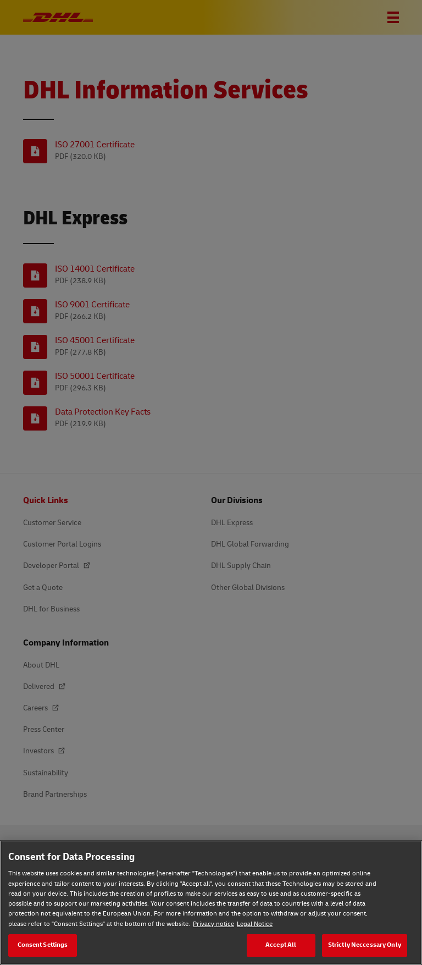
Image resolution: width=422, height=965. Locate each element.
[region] (211, 902)
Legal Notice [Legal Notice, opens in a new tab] (255, 924)
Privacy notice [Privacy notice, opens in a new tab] (213, 924)
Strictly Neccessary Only (364, 945)
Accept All (280, 945)
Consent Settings (43, 945)
